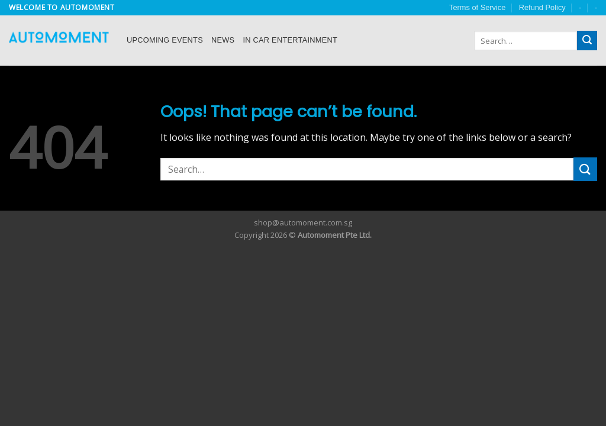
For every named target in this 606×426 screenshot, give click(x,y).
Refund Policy (542, 7)
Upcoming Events (165, 40)
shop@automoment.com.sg (303, 222)
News (222, 40)
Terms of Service (477, 7)
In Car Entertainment (290, 40)
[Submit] (587, 41)
